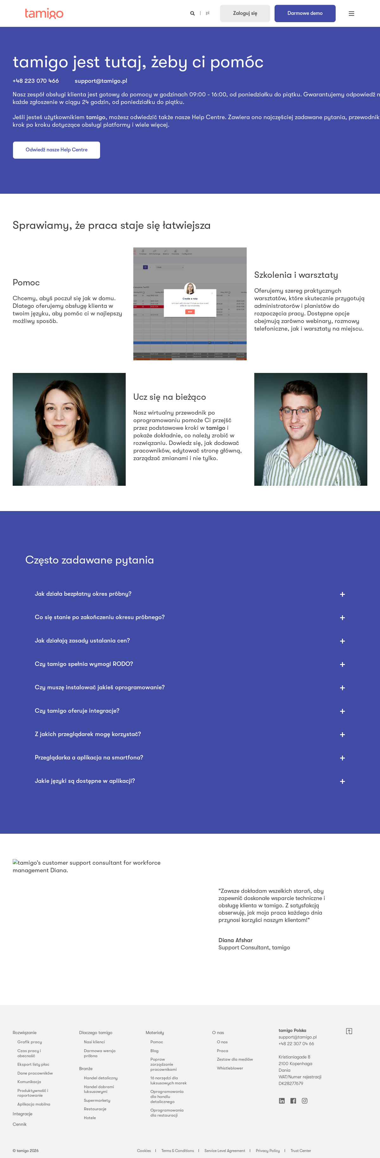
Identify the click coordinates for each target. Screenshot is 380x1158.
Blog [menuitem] (154, 1050)
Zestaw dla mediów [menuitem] (235, 1059)
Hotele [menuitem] (90, 1117)
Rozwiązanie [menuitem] (24, 1032)
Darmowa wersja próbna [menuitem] (100, 1053)
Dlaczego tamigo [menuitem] (95, 1032)
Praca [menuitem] (222, 1050)
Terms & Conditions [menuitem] (178, 1151)
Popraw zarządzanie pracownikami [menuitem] (163, 1064)
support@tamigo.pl (101, 80)
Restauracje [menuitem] (95, 1108)
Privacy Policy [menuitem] (268, 1151)
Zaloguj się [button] (245, 13)
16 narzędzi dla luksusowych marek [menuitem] (168, 1080)
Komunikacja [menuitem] (29, 1081)
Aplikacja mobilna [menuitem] (33, 1104)
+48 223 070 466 (36, 80)
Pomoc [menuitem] (156, 1041)
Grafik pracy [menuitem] (29, 1041)
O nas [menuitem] (218, 1032)
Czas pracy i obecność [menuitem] (29, 1053)
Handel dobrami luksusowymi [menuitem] (99, 1089)
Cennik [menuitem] (20, 1124)
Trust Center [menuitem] (301, 1151)
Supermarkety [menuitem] (97, 1100)
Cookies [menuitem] (144, 1151)
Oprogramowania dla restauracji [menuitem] (167, 1113)
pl (207, 12)
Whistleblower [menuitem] (230, 1068)
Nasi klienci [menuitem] (94, 1041)
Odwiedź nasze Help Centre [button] (56, 150)
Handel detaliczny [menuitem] (100, 1078)
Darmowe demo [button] (305, 13)
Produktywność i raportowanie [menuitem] (32, 1093)
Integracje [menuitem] (22, 1113)
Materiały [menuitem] (155, 1032)
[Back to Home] (44, 13)
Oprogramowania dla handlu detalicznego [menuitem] (167, 1096)
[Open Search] (193, 12)
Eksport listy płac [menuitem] (33, 1064)
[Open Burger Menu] (351, 13)
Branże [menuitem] (85, 1068)
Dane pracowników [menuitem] (35, 1073)
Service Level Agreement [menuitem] (225, 1151)
